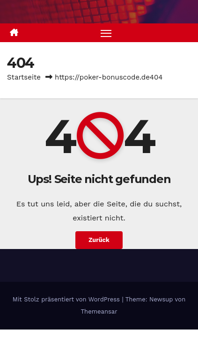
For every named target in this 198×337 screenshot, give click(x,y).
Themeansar (99, 311)
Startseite (24, 77)
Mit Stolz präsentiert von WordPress (67, 299)
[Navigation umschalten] (106, 32)
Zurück (99, 239)
